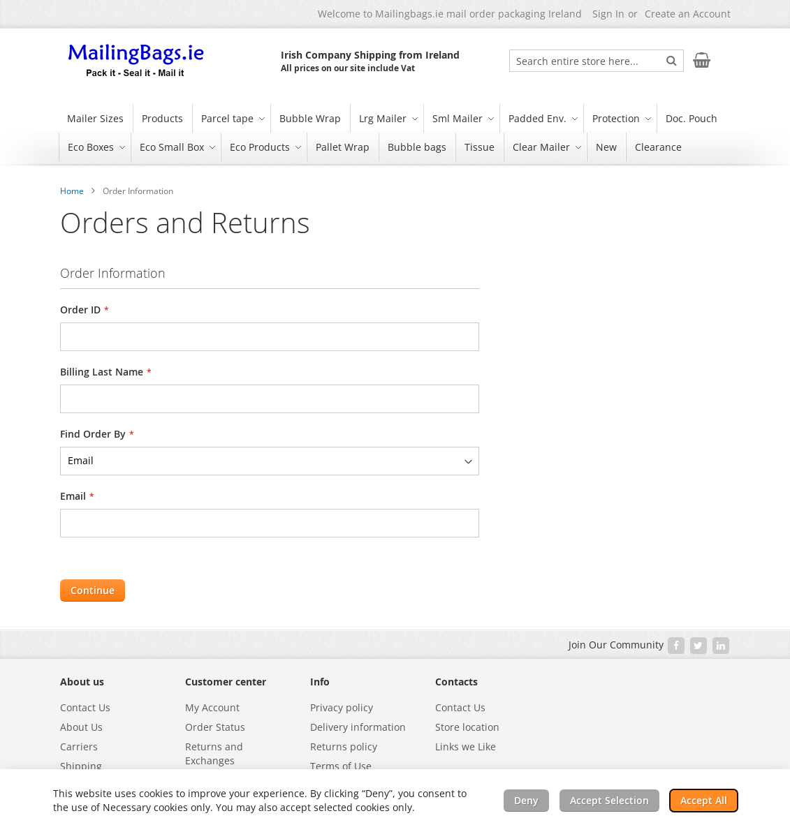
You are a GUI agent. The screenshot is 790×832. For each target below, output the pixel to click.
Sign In (608, 13)
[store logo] (137, 61)
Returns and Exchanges (214, 753)
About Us (81, 727)
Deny (526, 800)
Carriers (79, 746)
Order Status (215, 727)
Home (72, 191)
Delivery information (358, 727)
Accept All (703, 800)
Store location (467, 727)
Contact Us (85, 707)
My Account (212, 707)
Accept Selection (609, 800)
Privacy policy (341, 707)
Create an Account (688, 13)
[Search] (671, 60)
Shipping (81, 766)
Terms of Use (341, 766)
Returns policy (343, 746)
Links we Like (465, 746)
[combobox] (596, 61)
